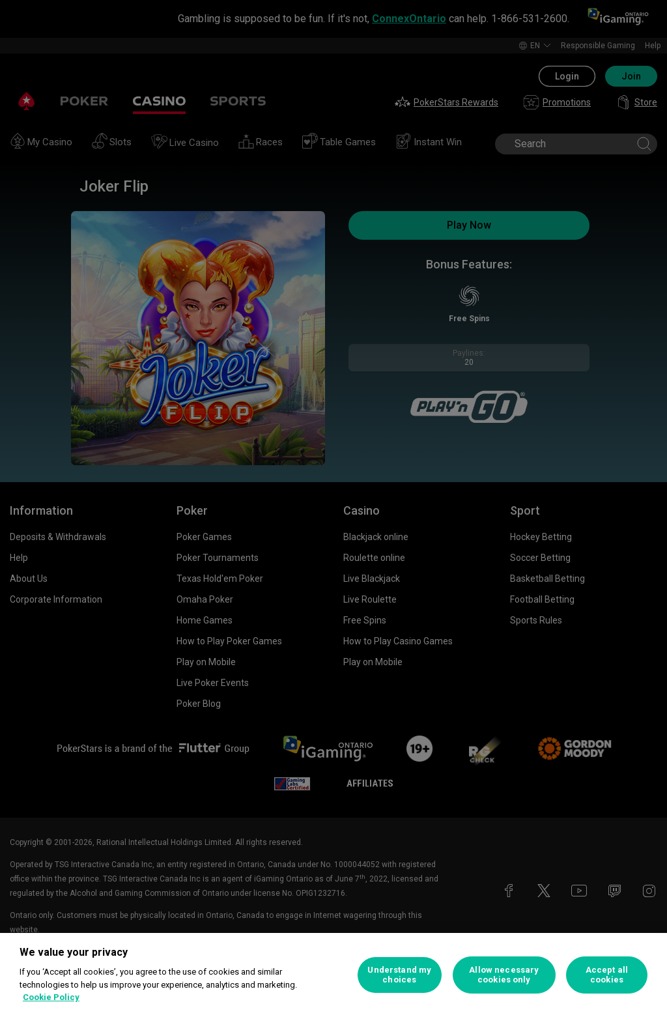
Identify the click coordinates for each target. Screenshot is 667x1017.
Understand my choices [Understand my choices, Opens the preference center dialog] (399, 975)
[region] (333, 975)
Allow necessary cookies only (504, 975)
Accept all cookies (607, 975)
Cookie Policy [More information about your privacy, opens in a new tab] (51, 997)
